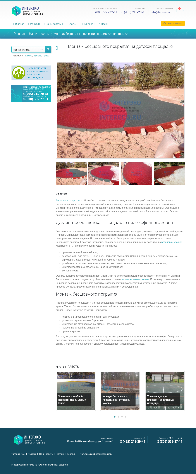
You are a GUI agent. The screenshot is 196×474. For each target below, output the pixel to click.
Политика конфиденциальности (96, 454)
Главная (18, 23)
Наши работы (52, 23)
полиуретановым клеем (135, 279)
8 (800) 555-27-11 (105, 12)
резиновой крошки (171, 242)
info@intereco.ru (161, 12)
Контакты (88, 23)
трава (46, 55)
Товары (32, 454)
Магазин (34, 23)
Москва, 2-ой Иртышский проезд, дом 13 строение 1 (90, 441)
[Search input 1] (25, 49)
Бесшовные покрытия (68, 200)
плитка (28, 55)
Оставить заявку (172, 23)
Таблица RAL (18, 454)
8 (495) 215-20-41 (134, 12)
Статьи (71, 23)
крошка (37, 55)
